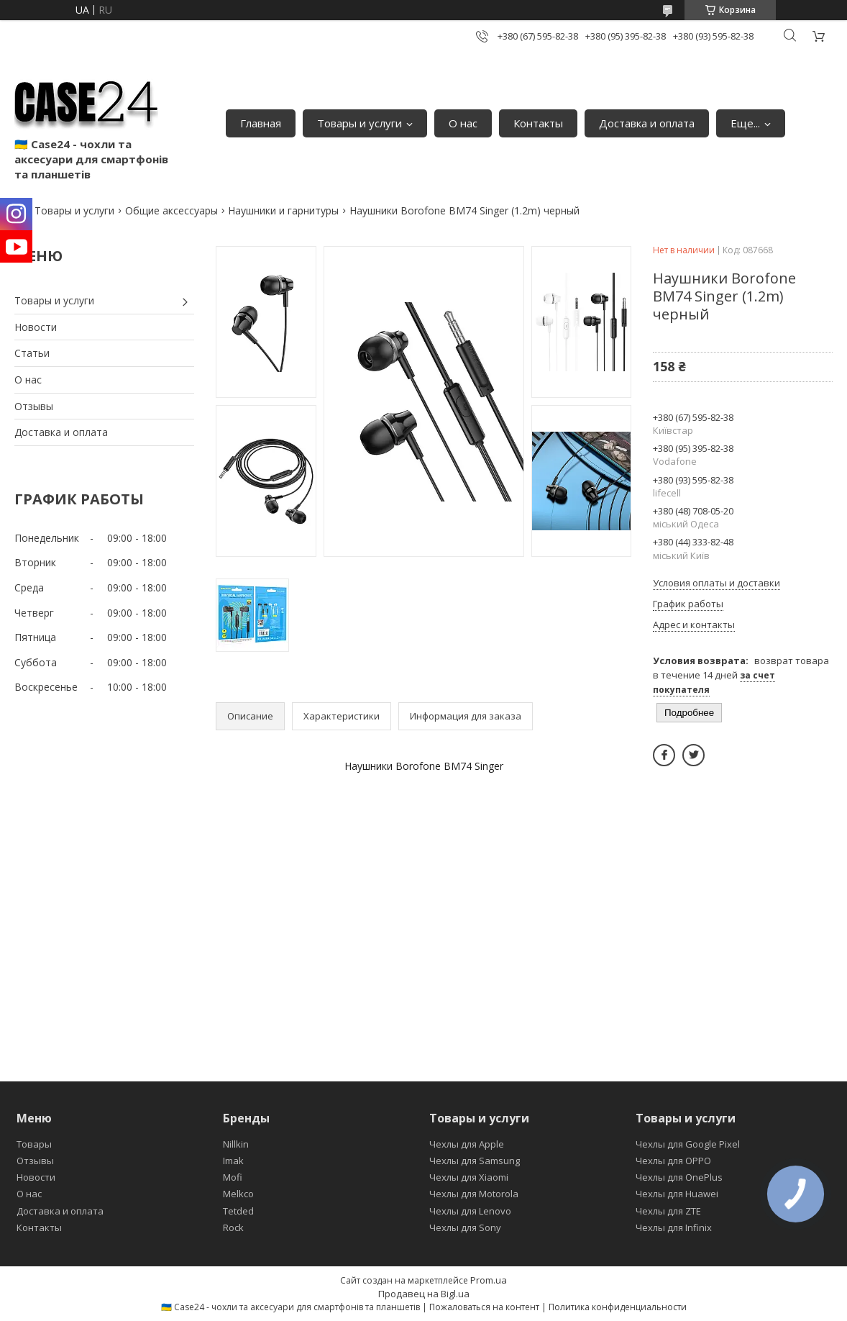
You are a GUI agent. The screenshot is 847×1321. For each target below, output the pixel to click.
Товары (34, 1144)
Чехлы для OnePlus (679, 1177)
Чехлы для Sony (465, 1227)
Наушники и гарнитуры (283, 210)
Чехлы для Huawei (677, 1193)
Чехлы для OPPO (673, 1160)
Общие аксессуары (171, 210)
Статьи (32, 353)
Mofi (232, 1177)
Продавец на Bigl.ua (424, 1293)
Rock (233, 1227)
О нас (463, 123)
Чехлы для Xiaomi (468, 1177)
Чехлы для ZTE (668, 1210)
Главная (260, 123)
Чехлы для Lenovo (470, 1210)
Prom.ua (488, 1280)
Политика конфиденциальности (618, 1307)
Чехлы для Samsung (474, 1160)
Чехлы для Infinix (674, 1227)
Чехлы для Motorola (473, 1193)
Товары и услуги (359, 123)
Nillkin (236, 1144)
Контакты (538, 123)
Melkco (238, 1193)
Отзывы (33, 406)
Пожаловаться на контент (484, 1307)
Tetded (238, 1210)
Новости (35, 327)
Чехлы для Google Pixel (688, 1144)
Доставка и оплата (647, 123)
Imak (233, 1160)
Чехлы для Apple (466, 1144)
